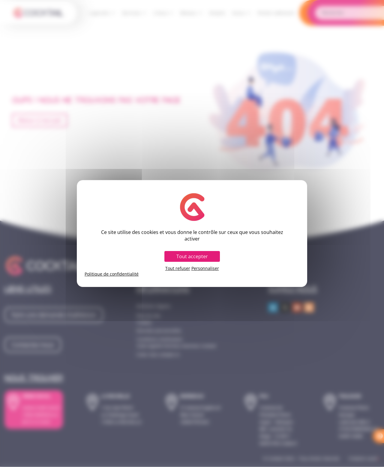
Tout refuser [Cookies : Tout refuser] (177, 268)
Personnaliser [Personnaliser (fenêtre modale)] (205, 268)
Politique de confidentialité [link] (112, 274)
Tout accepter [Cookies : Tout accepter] (192, 256)
